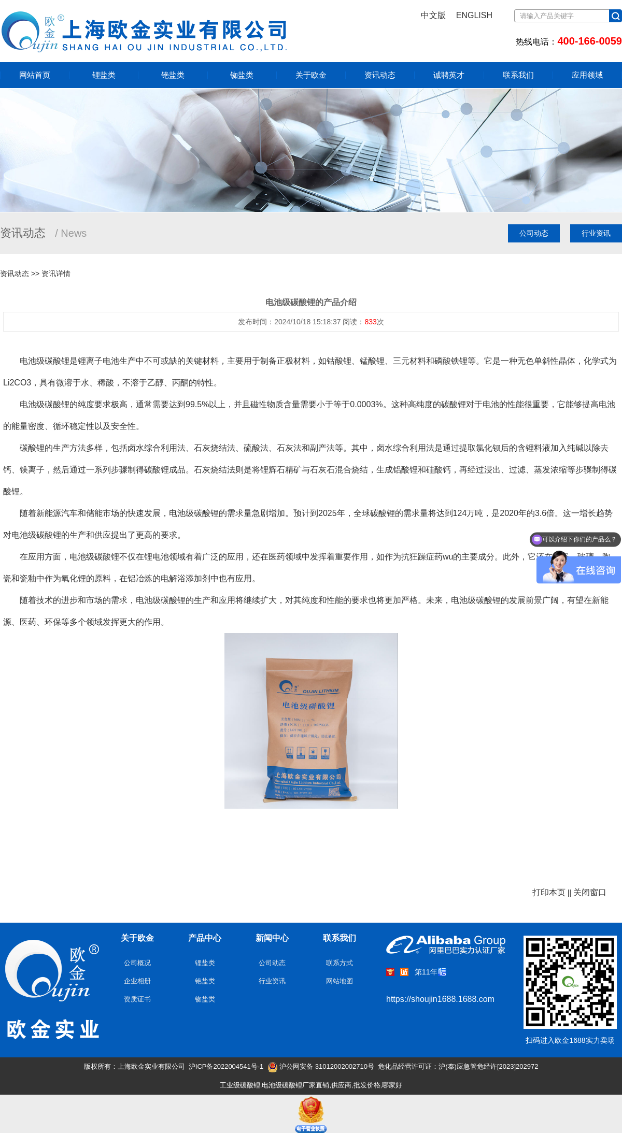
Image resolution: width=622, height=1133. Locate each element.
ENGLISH (474, 15)
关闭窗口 (589, 892)
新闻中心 (272, 938)
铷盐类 (241, 74)
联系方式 (339, 963)
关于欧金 (311, 75)
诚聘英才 (448, 75)
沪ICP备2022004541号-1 (226, 1066)
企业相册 (137, 981)
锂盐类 (104, 74)
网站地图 (339, 981)
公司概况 (137, 963)
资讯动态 (379, 75)
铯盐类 (173, 74)
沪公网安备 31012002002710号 (320, 1066)
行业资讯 (596, 233)
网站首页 (34, 74)
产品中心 (204, 938)
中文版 (433, 15)
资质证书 (137, 999)
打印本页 (549, 892)
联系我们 (518, 75)
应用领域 (587, 75)
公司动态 (533, 233)
